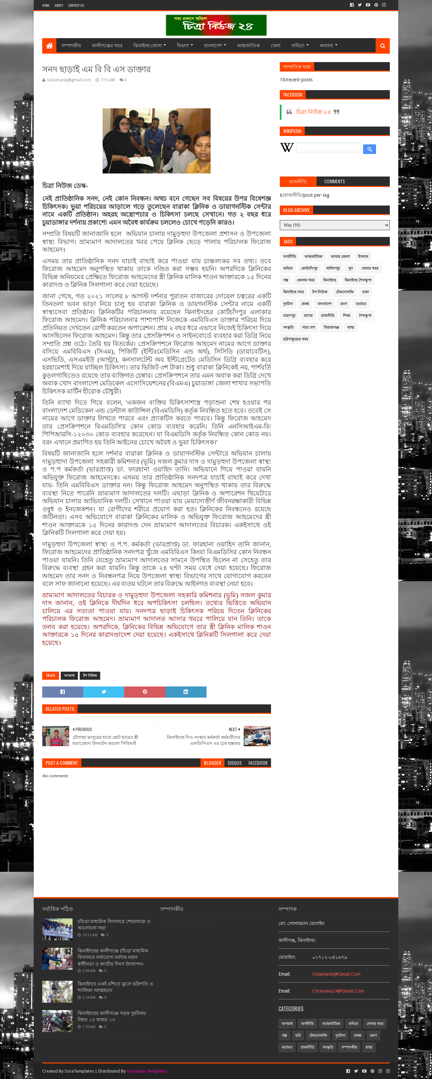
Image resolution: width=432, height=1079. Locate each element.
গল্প (285, 280)
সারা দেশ (308, 327)
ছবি (298, 1035)
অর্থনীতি (289, 256)
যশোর (308, 316)
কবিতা (288, 268)
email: (284, 974)
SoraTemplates (79, 1071)
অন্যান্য (326, 45)
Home (46, 5)
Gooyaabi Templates (147, 1071)
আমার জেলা (340, 256)
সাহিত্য (297, 45)
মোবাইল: (287, 957)
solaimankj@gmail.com (336, 974)
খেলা (275, 45)
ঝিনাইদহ (329, 280)
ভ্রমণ (343, 304)
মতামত (361, 304)
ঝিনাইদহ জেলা (147, 45)
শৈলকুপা (365, 316)
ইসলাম (363, 256)
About (59, 5)
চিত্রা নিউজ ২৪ (312, 112)
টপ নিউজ (90, 675)
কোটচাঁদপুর (309, 268)
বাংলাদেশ (213, 45)
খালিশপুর (333, 268)
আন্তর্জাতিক (248, 45)
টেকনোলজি (345, 292)
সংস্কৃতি (288, 327)
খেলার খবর (369, 268)
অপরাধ (69, 675)
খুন (350, 268)
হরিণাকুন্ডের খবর (295, 339)
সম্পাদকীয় (71, 45)
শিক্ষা (346, 316)
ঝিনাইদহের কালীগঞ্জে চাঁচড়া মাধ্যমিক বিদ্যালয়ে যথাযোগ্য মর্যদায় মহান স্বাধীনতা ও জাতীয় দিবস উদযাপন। (113, 957)
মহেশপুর (289, 316)
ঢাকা (365, 292)
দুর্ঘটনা (288, 304)
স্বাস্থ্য (350, 327)
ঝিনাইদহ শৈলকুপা (358, 280)
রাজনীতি (327, 316)
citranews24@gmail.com (338, 991)
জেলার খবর (306, 280)
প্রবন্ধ (305, 304)
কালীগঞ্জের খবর (107, 45)
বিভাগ (183, 45)
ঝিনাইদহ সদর (293, 292)
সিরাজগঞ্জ (331, 327)
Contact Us (76, 5)
